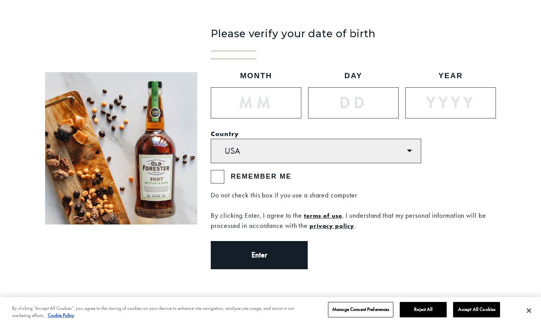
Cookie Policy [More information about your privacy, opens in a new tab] (61, 317)
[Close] (529, 312)
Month (256, 75)
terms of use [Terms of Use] (323, 215)
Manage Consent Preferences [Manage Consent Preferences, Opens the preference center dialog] (360, 311)
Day (354, 75)
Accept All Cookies (477, 311)
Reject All (423, 311)
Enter (259, 254)
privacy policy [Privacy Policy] (332, 225)
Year (450, 75)
